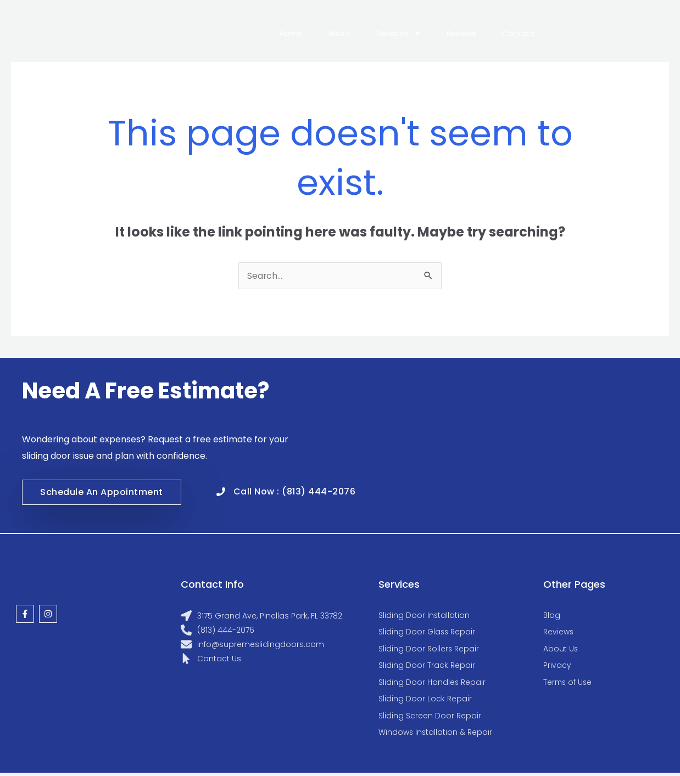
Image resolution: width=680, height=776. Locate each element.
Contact (518, 33)
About (339, 33)
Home (291, 33)
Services (398, 33)
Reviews (462, 33)
